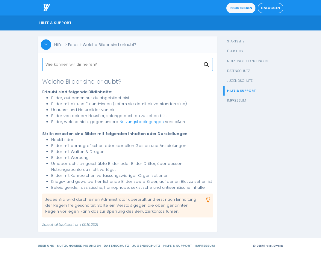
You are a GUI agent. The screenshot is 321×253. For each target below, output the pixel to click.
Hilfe (58, 44)
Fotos (73, 44)
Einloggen (270, 8)
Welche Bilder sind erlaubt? (109, 44)
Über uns (235, 51)
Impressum (236, 100)
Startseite (235, 41)
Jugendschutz (240, 80)
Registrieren (241, 8)
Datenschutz (238, 70)
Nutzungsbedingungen (247, 61)
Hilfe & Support (241, 90)
